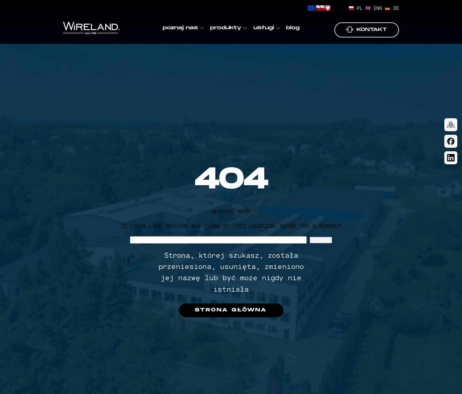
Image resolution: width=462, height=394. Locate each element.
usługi (263, 28)
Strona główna (231, 310)
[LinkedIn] (450, 157)
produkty (225, 28)
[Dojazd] (450, 124)
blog (293, 28)
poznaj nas (180, 28)
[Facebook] (450, 141)
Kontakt (366, 29)
